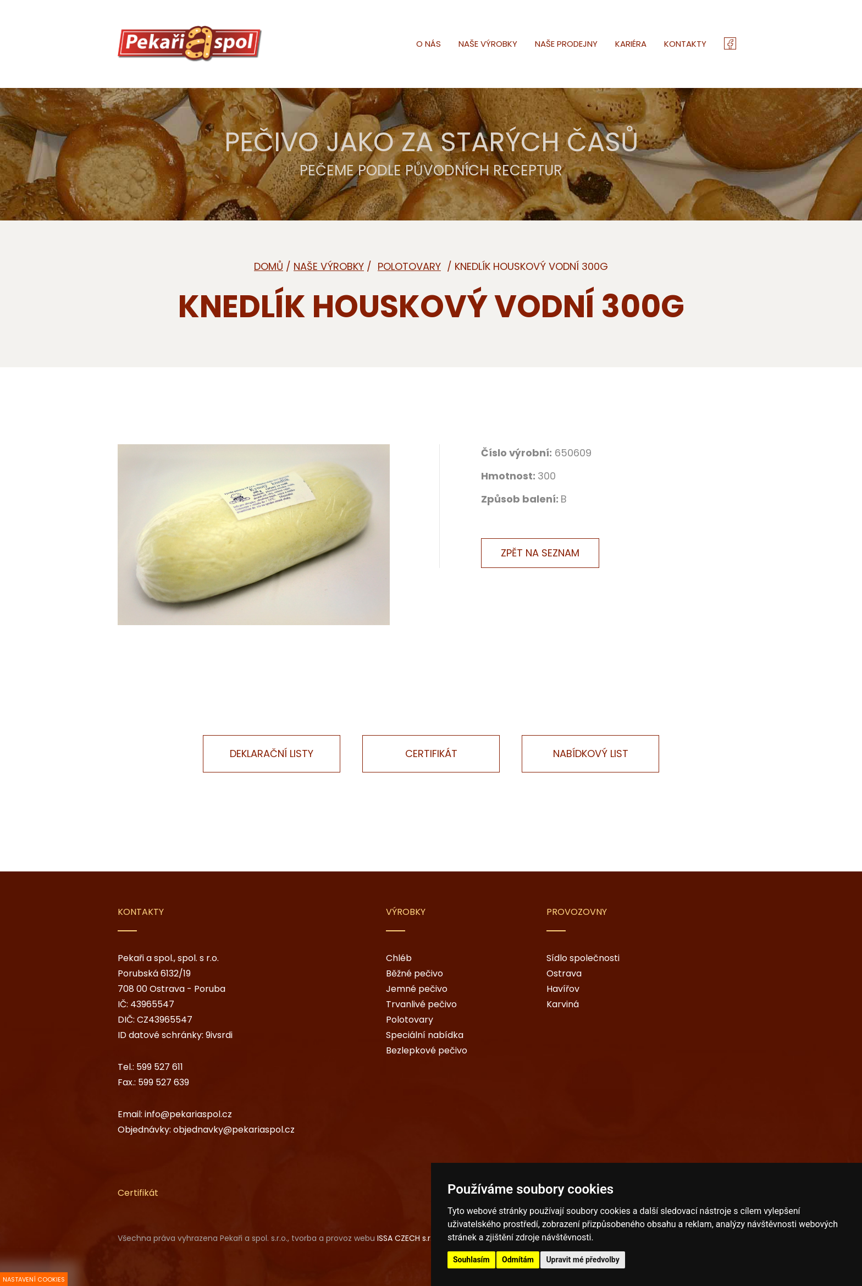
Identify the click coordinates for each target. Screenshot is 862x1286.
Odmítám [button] (518, 1259)
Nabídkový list (590, 753)
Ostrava (564, 973)
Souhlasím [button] (471, 1259)
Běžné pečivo (414, 973)
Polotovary (409, 1019)
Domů (268, 266)
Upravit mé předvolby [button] (582, 1259)
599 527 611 (159, 1067)
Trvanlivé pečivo (421, 1004)
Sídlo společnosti (583, 958)
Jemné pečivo (416, 989)
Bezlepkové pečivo (426, 1050)
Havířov (562, 989)
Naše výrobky (329, 266)
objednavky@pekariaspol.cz (234, 1129)
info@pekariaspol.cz (188, 1114)
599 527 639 (163, 1082)
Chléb (399, 958)
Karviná (562, 1004)
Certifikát (431, 753)
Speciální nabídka (424, 1035)
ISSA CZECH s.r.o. (408, 1238)
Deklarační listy (271, 753)
